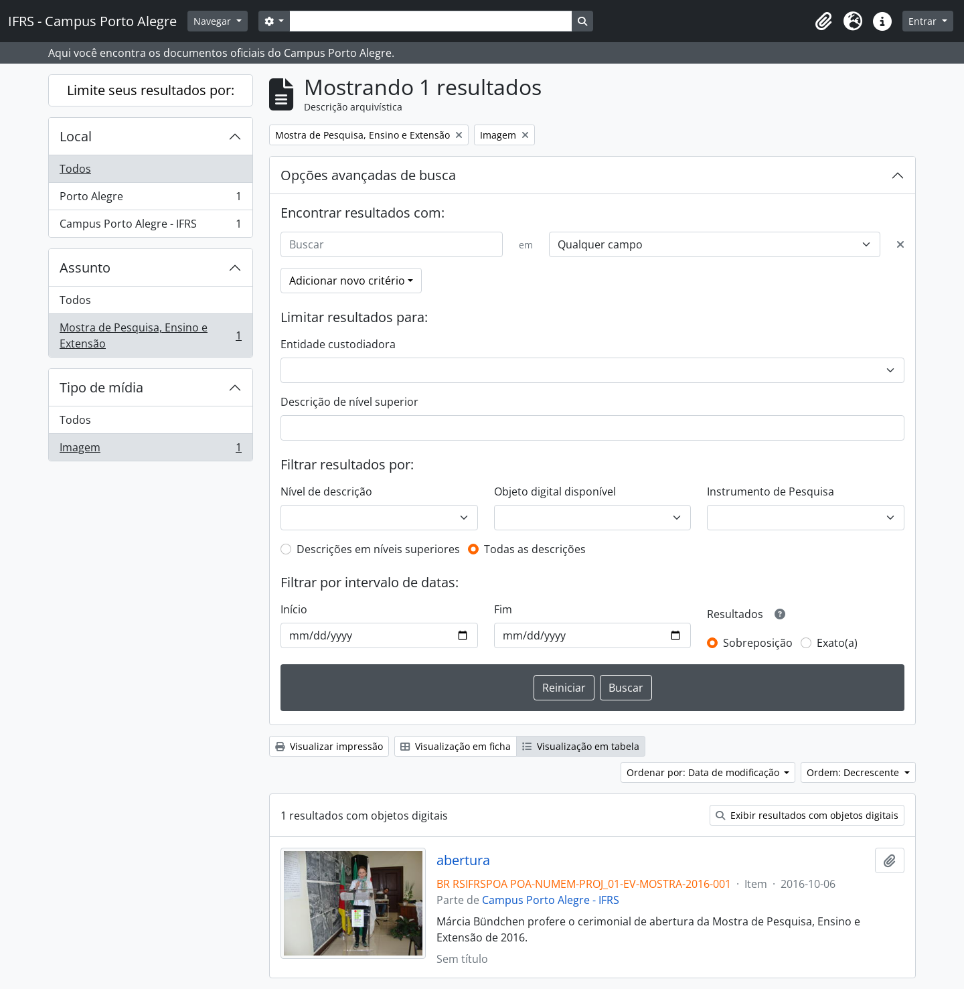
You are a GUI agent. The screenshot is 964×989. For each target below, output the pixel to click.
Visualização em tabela (580, 746)
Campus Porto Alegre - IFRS (150, 226)
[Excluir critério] (900, 244)
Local (76, 136)
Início (293, 609)
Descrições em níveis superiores (378, 549)
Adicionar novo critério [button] (347, 280)
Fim (503, 609)
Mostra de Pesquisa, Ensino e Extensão (150, 335)
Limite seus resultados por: (150, 90)
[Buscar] (391, 244)
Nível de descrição (326, 491)
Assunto (85, 267)
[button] (823, 21)
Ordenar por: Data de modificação (704, 772)
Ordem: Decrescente (854, 772)
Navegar (213, 21)
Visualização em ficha (455, 746)
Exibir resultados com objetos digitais (807, 815)
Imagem (150, 450)
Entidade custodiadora (338, 344)
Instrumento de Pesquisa (770, 491)
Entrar (923, 21)
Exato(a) (837, 642)
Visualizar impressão (329, 746)
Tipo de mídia (101, 387)
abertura (463, 860)
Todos (75, 168)
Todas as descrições (535, 549)
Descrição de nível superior (349, 401)
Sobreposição (758, 642)
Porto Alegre (150, 199)
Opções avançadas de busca (368, 175)
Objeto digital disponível (555, 491)
